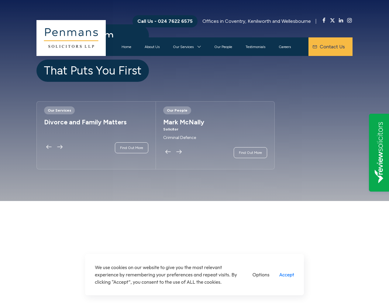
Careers (285, 47)
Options (261, 275)
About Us (152, 47)
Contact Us (328, 47)
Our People (223, 47)
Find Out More (131, 148)
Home (126, 47)
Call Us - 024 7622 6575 (165, 21)
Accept (286, 275)
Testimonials (255, 47)
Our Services (183, 47)
